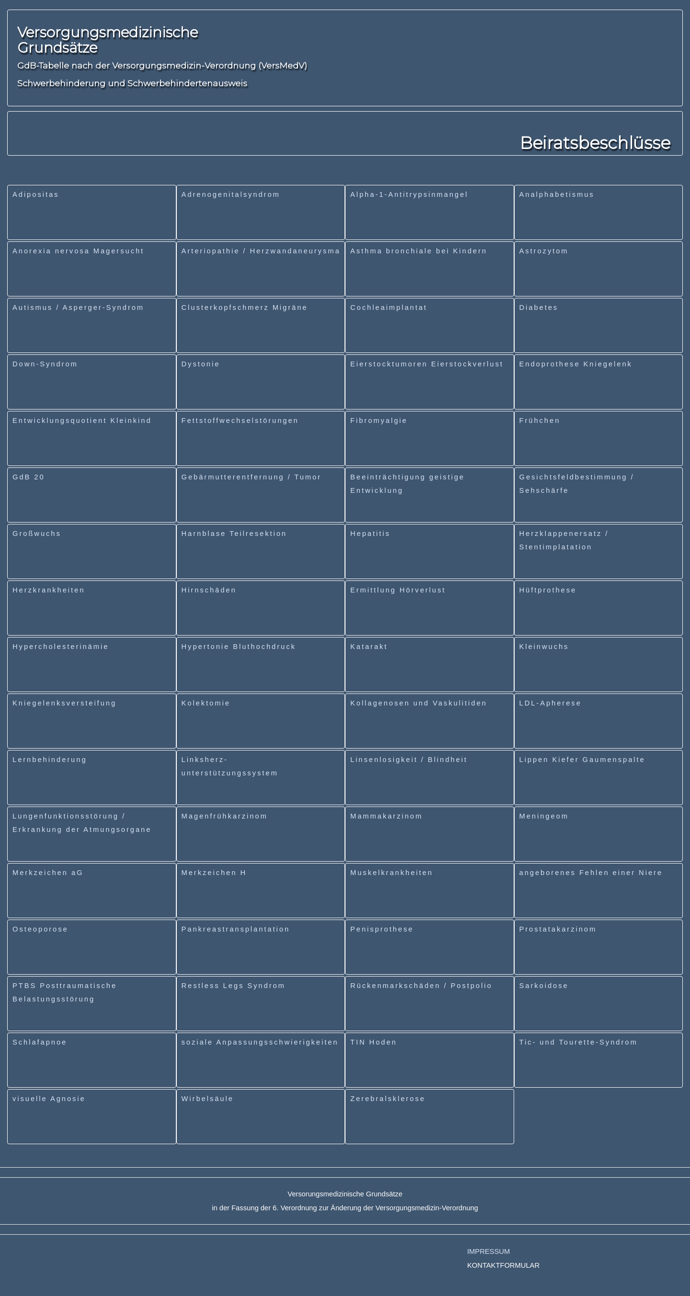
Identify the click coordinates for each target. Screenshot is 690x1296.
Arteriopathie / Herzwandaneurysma (261, 251)
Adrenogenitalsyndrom (231, 194)
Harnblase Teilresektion (235, 533)
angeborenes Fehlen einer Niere (591, 872)
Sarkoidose (544, 985)
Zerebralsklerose (388, 1099)
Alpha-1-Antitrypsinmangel (409, 194)
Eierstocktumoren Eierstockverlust (427, 364)
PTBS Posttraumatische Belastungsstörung (64, 992)
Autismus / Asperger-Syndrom (78, 307)
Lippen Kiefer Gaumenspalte (582, 759)
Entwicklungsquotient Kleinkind (82, 420)
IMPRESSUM (488, 1251)
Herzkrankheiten (48, 590)
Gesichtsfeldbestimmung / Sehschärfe (576, 483)
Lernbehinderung (49, 759)
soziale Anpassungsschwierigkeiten (260, 1042)
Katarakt (369, 646)
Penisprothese (382, 929)
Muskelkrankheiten (391, 872)
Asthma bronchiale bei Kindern (418, 251)
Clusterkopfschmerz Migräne (245, 307)
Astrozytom (544, 251)
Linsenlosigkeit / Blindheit (409, 759)
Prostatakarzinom (558, 929)
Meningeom (544, 816)
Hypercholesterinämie (60, 646)
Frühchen (540, 420)
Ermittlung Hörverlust (398, 590)
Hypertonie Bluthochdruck (239, 646)
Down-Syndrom (45, 364)
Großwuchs (36, 533)
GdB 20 (28, 477)
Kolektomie (206, 703)
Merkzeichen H (214, 872)
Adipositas (35, 194)
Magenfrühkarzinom (225, 816)
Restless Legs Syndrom (234, 985)
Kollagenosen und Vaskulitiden (418, 703)
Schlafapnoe (39, 1042)
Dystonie (201, 364)
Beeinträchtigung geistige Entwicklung (407, 483)
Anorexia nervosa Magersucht (78, 251)
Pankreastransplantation (236, 929)
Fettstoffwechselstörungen (240, 420)
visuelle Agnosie (49, 1099)
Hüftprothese (548, 590)
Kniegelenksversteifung (64, 703)
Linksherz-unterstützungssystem (230, 766)
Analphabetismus (557, 194)
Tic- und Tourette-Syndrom (578, 1042)
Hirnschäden (209, 590)
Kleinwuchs (544, 646)
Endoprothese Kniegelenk (575, 364)
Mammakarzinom (386, 816)
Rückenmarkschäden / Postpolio (421, 985)
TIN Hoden (373, 1042)
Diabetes (539, 307)
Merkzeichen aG (47, 872)
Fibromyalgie (379, 420)
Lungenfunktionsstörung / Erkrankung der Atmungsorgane (81, 822)
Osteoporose (40, 929)
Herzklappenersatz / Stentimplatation (564, 540)
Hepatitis (370, 533)
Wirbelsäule (208, 1099)
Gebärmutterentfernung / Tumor (252, 477)
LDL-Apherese (550, 703)
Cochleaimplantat (388, 307)
